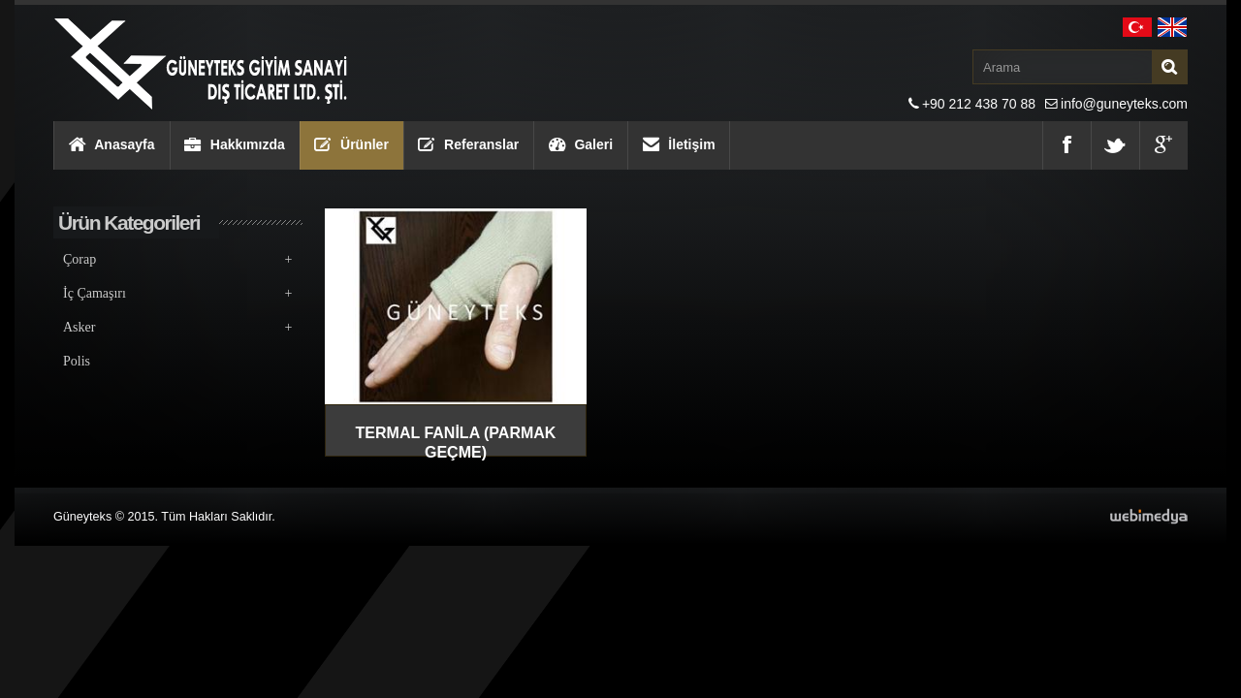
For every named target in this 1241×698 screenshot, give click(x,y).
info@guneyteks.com (1124, 103)
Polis (76, 361)
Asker (178, 327)
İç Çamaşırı (178, 293)
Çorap (178, 259)
